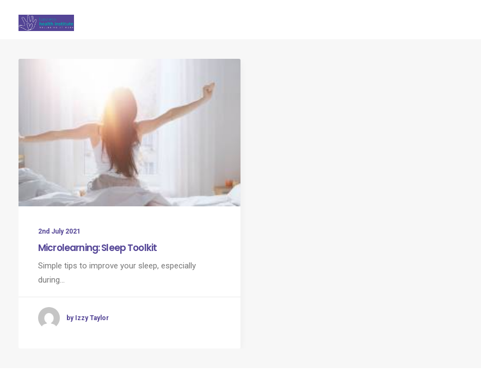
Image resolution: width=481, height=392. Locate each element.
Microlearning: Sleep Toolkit (97, 247)
